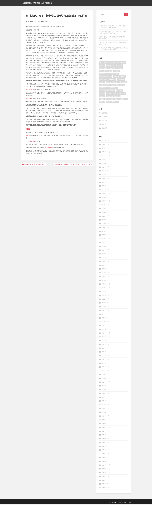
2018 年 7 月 (105, 484)
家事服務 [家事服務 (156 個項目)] (123, 77)
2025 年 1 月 (105, 190)
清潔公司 (104, 117)
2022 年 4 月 (105, 315)
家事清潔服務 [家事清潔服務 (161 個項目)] (120, 80)
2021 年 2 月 (105, 368)
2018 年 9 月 (105, 477)
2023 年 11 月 (105, 243)
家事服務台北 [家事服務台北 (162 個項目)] (103, 80)
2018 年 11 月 (105, 469)
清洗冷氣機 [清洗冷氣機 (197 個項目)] (119, 91)
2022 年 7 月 (105, 303)
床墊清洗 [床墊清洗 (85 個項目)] (102, 83)
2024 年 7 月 (105, 213)
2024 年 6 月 (105, 217)
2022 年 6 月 (105, 307)
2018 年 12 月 (105, 466)
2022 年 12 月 (105, 285)
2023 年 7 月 (105, 258)
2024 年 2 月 (105, 232)
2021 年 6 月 (105, 352)
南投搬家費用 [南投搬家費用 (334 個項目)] (103, 69)
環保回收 (104, 125)
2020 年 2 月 (105, 413)
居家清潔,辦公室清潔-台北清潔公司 (37, 3)
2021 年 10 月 (105, 337)
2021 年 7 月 (105, 349)
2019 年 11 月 (105, 424)
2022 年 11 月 (105, 288)
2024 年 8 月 (105, 209)
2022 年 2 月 (105, 322)
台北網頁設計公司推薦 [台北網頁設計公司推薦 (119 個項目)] (106, 77)
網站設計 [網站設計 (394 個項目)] (102, 97)
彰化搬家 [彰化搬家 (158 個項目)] (124, 83)
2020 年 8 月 (105, 390)
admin (38, 22)
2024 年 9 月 (105, 205)
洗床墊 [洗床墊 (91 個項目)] (113, 91)
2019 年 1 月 (105, 462)
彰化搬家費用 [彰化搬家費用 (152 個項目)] (114, 85)
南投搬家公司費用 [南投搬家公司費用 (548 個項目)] (117, 66)
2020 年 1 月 (105, 417)
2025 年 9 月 (105, 164)
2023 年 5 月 (105, 266)
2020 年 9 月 (105, 386)
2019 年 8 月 (105, 435)
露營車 (33, 142)
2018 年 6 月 (105, 488)
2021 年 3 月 (105, 364)
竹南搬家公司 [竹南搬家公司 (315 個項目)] (121, 94)
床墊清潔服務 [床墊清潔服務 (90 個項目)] (116, 83)
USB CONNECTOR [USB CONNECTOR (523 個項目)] (113, 63)
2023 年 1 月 (105, 281)
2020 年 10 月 (105, 383)
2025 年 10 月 (105, 160)
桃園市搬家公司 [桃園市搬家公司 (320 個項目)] (104, 88)
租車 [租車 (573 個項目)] (115, 94)
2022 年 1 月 (105, 326)
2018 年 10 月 (105, 473)
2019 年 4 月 (105, 451)
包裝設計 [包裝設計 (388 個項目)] (102, 66)
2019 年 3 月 (105, 454)
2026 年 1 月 (105, 149)
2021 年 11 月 (105, 334)
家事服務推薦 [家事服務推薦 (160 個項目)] (112, 80)
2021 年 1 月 (105, 371)
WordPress (128, 503)
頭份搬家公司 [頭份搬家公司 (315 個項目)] (115, 102)
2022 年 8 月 (105, 300)
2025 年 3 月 (105, 186)
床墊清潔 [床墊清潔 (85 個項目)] (108, 83)
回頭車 (28, 136)
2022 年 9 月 (105, 296)
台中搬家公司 (30, 90)
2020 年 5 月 (105, 401)
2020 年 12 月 (105, 375)
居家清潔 (104, 114)
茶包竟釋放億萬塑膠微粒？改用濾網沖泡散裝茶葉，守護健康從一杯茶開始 (113, 27)
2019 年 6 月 (105, 443)
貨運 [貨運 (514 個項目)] (126, 99)
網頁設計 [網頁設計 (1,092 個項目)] (117, 97)
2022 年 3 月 (105, 318)
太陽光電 (28, 99)
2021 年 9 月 (105, 341)
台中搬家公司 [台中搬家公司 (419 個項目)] (118, 69)
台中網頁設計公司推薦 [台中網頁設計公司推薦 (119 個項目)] (106, 71)
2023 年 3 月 (105, 273)
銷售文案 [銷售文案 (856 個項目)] (102, 102)
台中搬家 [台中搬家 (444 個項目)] (111, 69)
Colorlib (116, 503)
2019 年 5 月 (105, 447)
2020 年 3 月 (105, 409)
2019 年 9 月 (105, 432)
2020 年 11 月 (105, 379)
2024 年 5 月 (105, 220)
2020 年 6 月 (105, 398)
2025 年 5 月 (105, 179)
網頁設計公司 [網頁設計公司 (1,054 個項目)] (103, 99)
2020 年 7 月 (105, 394)
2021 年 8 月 (105, 345)
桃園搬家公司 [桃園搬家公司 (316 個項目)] (113, 88)
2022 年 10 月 (105, 292)
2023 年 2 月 (105, 277)
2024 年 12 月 (105, 194)
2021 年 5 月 (105, 356)
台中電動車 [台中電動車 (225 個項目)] (116, 71)
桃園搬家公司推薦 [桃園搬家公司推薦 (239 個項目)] (104, 91)
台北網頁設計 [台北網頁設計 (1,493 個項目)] (103, 74)
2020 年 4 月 (105, 405)
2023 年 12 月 (105, 239)
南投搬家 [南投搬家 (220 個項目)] (108, 66)
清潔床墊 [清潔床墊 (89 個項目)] (102, 94)
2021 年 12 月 (105, 330)
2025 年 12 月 (105, 153)
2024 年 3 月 (105, 228)
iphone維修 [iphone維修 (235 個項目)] (103, 63)
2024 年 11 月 (105, 198)
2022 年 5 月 (105, 311)
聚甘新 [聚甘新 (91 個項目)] (121, 99)
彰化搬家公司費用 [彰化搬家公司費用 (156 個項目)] (104, 85)
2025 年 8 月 (105, 168)
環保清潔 (45, 22)
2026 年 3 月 (105, 141)
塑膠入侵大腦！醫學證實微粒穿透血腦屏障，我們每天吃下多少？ (113, 38)
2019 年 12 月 (105, 420)
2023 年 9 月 (105, 251)
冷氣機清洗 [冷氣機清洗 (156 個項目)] (123, 63)
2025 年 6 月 (105, 175)
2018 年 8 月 (105, 481)
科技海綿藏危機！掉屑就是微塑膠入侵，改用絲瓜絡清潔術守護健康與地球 (113, 49)
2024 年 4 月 (105, 224)
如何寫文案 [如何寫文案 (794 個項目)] (116, 77)
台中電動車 (48, 148)
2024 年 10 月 (105, 202)
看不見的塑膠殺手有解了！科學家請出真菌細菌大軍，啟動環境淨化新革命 (113, 33)
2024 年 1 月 (105, 235)
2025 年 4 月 (105, 183)
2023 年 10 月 (105, 247)
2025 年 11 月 (105, 156)
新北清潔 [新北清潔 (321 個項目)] (122, 85)
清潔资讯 (104, 121)
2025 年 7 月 (105, 171)
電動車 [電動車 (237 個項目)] (108, 102)
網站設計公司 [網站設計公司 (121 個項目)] (109, 97)
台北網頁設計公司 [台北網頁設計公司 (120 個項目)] (113, 74)
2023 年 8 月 (105, 254)
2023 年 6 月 (105, 262)
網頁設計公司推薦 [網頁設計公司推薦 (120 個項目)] (113, 99)
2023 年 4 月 (105, 269)
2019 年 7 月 (105, 439)
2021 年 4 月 (105, 360)
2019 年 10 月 (105, 428)
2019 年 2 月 (105, 458)
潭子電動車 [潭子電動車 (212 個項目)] (109, 94)
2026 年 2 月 (105, 145)
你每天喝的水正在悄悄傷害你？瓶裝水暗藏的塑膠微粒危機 (113, 44)
